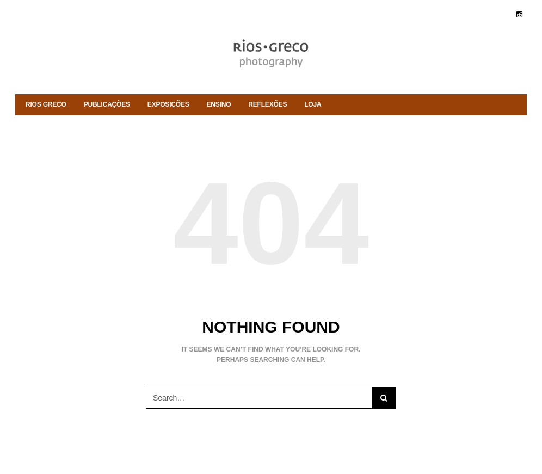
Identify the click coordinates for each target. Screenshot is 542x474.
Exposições (168, 104)
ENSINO (219, 104)
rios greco (46, 104)
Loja (312, 104)
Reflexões (267, 104)
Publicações (107, 104)
